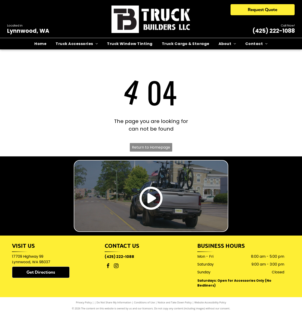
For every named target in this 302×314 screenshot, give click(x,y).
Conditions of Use (144, 302)
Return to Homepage (151, 147)
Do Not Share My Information (114, 302)
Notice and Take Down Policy (175, 302)
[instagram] (116, 266)
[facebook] (108, 266)
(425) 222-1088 (273, 31)
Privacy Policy (84, 302)
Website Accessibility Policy (210, 302)
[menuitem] (40, 44)
